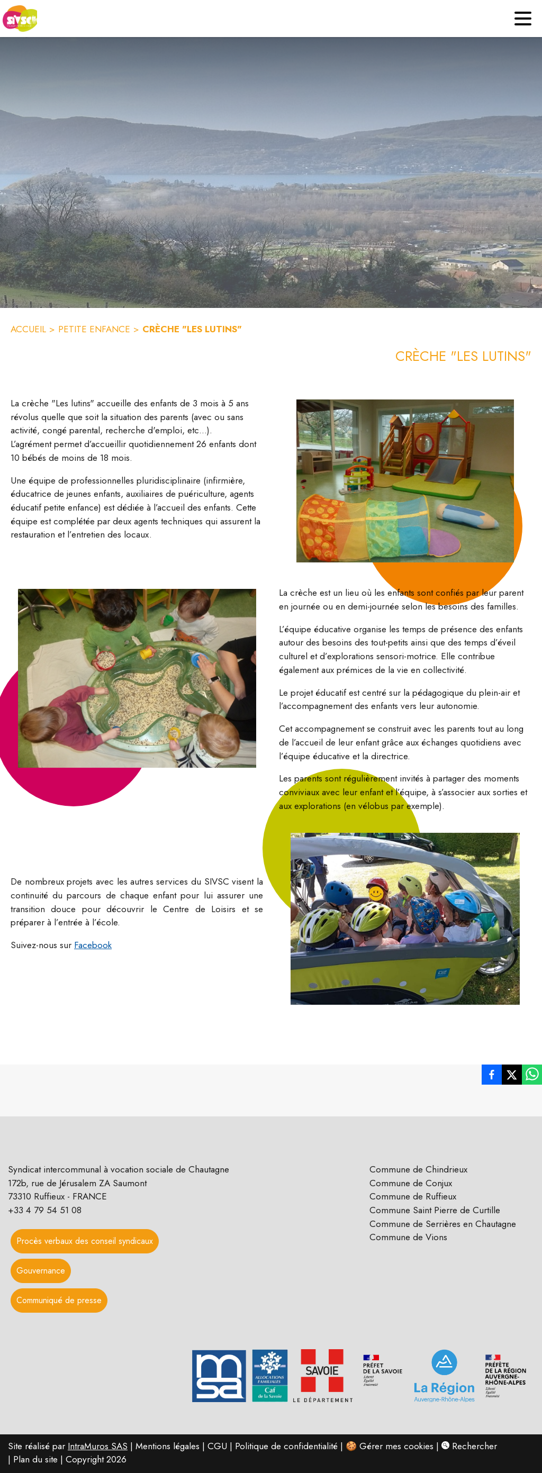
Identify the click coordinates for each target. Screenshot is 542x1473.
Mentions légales (168, 1446)
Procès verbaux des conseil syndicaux (84, 1241)
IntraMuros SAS (98, 1446)
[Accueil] (18, 18)
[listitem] (492, 1075)
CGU (217, 1446)
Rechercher (469, 1446)
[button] (405, 480)
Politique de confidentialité (286, 1446)
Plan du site (35, 1459)
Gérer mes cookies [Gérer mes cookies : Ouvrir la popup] (396, 1446)
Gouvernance (40, 1271)
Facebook (93, 945)
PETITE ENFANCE (94, 329)
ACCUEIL (28, 329)
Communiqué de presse (59, 1300)
